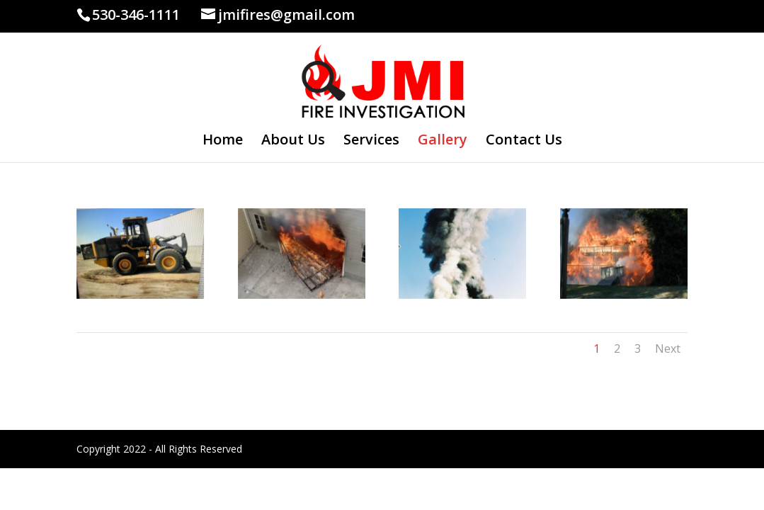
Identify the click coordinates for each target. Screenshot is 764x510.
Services (371, 142)
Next (667, 348)
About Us (293, 142)
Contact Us (524, 142)
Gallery (442, 142)
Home (223, 142)
